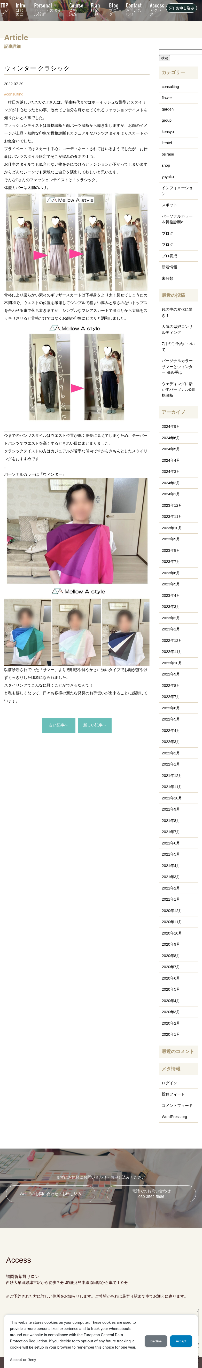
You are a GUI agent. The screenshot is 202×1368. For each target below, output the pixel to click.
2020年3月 (171, 1012)
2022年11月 (172, 651)
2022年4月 (171, 730)
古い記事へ (58, 725)
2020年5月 (171, 989)
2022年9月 (171, 674)
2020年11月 (172, 922)
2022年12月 (172, 640)
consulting (15, 94)
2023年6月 (171, 573)
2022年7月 (171, 696)
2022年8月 (171, 685)
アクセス (157, 8)
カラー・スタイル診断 (47, 8)
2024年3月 (171, 471)
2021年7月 (171, 831)
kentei (167, 143)
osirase (168, 154)
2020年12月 (172, 910)
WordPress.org (175, 1116)
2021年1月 (171, 899)
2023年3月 (171, 606)
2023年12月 (172, 505)
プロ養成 (169, 256)
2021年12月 (172, 775)
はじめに (21, 8)
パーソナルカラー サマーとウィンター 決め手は (177, 366)
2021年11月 (172, 786)
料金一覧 (95, 8)
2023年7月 (171, 561)
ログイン (169, 1083)
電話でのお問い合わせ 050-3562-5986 (151, 1194)
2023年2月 (171, 618)
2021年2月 (171, 888)
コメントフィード (177, 1105)
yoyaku (168, 176)
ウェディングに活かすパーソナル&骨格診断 (178, 389)
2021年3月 (171, 876)
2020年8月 (171, 955)
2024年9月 (171, 426)
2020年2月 (171, 1023)
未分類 (167, 278)
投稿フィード (173, 1094)
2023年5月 (171, 584)
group (167, 120)
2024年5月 (171, 449)
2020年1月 (171, 1034)
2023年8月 (171, 550)
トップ (4, 8)
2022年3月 (171, 741)
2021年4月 (171, 865)
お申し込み (182, 8)
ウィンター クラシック (37, 68)
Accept (181, 1341)
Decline (155, 1341)
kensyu (168, 131)
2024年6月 (171, 438)
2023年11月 (172, 516)
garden (168, 109)
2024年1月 (171, 494)
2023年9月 (171, 539)
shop (166, 165)
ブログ (113, 8)
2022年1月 (171, 764)
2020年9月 (171, 944)
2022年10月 (172, 663)
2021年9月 (171, 809)
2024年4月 (171, 460)
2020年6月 (171, 978)
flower (167, 97)
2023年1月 (171, 629)
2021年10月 (172, 798)
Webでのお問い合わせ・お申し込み (51, 1194)
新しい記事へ (94, 725)
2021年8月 (171, 820)
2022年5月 (171, 719)
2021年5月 (171, 854)
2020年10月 (172, 933)
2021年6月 (171, 843)
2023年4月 (171, 595)
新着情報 (169, 267)
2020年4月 (171, 1000)
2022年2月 (171, 753)
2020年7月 (171, 967)
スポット (169, 205)
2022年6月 (171, 708)
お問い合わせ (134, 8)
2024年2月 (171, 483)
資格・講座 (76, 8)
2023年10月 (172, 528)
